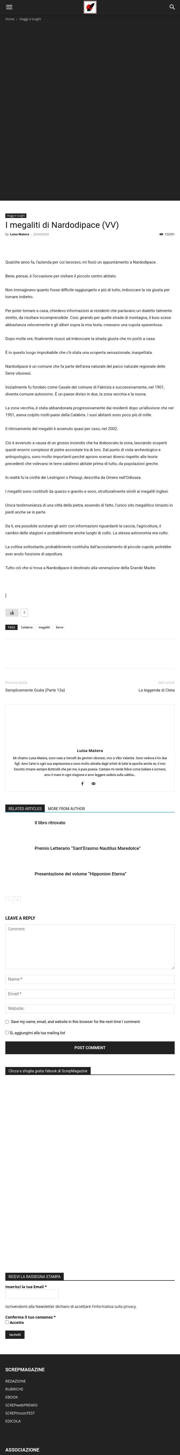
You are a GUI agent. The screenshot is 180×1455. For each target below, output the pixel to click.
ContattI (148, 1434)
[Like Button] (12, 570)
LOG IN (11, 1376)
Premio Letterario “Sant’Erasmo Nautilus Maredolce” (88, 806)
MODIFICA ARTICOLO (23, 1392)
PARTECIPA (14, 1337)
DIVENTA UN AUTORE (23, 1407)
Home (9, 19)
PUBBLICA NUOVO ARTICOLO (30, 1384)
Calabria (27, 585)
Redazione (129, 1434)
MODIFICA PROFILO (22, 1400)
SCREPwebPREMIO (21, 1249)
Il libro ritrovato (50, 780)
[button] (9, 7)
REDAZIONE (15, 1225)
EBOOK (11, 1241)
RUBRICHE (14, 1233)
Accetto (14, 1167)
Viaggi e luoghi (30, 19)
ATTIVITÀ (13, 1321)
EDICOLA (13, 1265)
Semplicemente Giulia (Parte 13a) (35, 647)
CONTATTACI (16, 1345)
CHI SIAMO (14, 1305)
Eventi (81, 1434)
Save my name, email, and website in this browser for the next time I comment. (76, 979)
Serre (59, 585)
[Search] (172, 7)
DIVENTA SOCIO (19, 1329)
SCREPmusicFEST (20, 1257)
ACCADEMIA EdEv (20, 1313)
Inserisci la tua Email (26, 1131)
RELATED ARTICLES (25, 766)
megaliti (44, 585)
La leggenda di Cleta (157, 647)
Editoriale (65, 1434)
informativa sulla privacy (115, 1151)
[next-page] (17, 857)
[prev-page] (8, 857)
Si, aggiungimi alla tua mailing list (35, 990)
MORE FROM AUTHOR (66, 766)
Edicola (96, 1434)
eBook (112, 1434)
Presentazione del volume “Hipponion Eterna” (80, 831)
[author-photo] (90, 700)
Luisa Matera (19, 192)
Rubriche (46, 1434)
